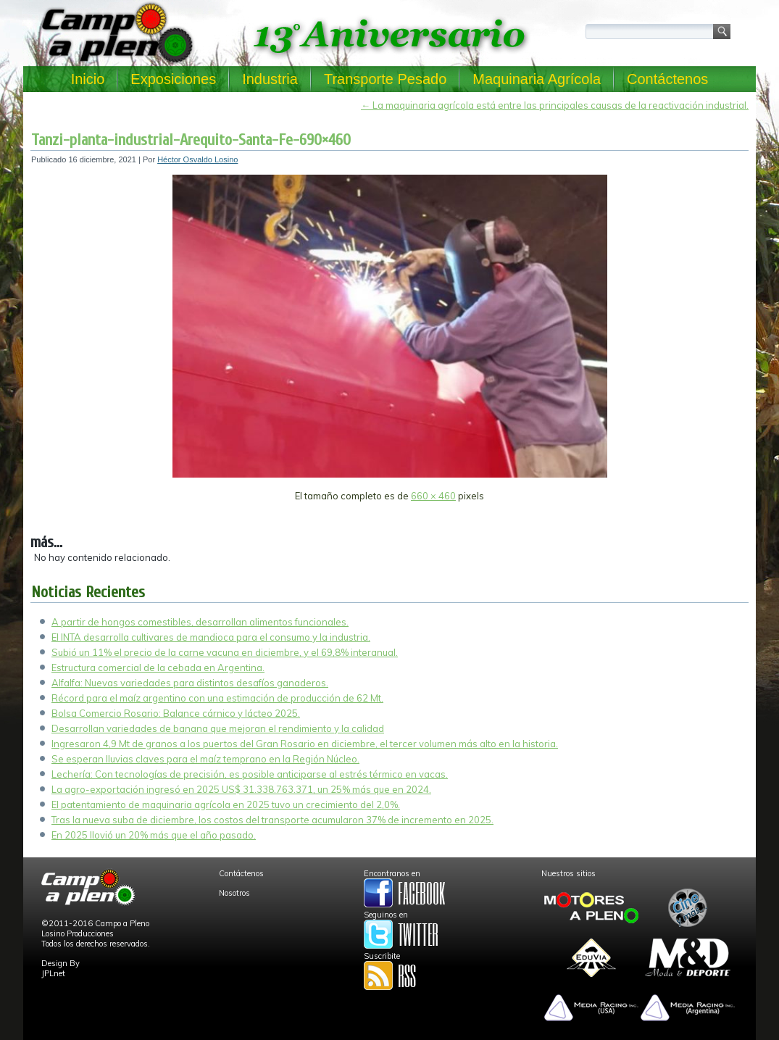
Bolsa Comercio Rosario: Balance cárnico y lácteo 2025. (175, 713)
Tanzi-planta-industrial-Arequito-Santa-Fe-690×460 (191, 139)
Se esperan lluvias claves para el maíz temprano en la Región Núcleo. (205, 759)
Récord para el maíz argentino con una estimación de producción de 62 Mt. (217, 698)
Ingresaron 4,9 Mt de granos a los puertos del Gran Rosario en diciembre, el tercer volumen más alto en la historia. (304, 743)
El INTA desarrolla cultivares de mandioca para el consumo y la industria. (210, 637)
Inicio (88, 79)
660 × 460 (433, 496)
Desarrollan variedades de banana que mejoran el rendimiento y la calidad (217, 728)
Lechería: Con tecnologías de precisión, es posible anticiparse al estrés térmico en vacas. (249, 774)
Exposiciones (173, 79)
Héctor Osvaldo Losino (197, 159)
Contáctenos (667, 79)
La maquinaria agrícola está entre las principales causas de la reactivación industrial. (555, 105)
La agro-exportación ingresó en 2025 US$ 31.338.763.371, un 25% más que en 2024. (241, 789)
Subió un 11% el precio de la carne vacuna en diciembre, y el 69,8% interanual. (224, 652)
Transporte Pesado (385, 79)
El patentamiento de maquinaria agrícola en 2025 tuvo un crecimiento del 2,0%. (225, 804)
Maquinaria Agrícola (536, 79)
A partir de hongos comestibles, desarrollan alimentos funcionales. (200, 622)
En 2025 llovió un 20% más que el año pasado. (153, 835)
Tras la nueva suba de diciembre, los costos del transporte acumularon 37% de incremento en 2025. (272, 819)
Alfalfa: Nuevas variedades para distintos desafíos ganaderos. (189, 683)
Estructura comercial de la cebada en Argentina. (157, 667)
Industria (270, 79)
